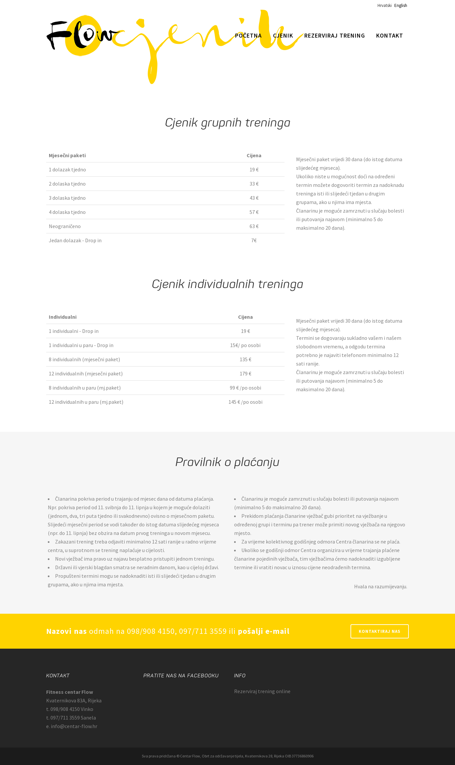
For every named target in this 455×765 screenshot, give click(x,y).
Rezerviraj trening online (262, 691)
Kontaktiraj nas (380, 631)
